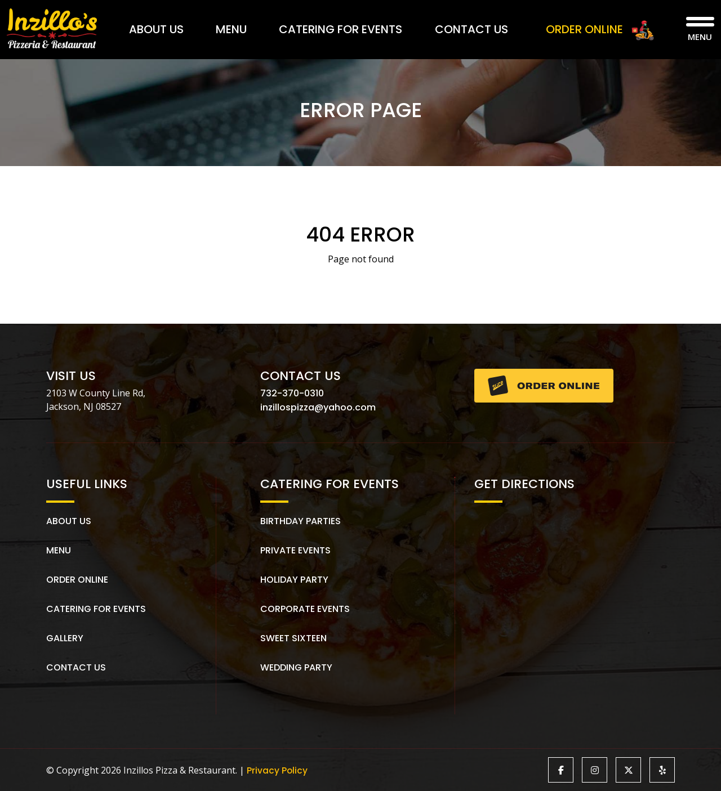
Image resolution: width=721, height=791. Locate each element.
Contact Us (471, 29)
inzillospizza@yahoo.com (318, 407)
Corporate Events (305, 608)
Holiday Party (294, 579)
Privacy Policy (277, 769)
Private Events (295, 550)
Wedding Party (296, 667)
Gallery (64, 638)
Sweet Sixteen (293, 638)
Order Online (77, 579)
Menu (231, 29)
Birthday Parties (300, 521)
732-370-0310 (292, 393)
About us (68, 521)
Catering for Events (340, 29)
